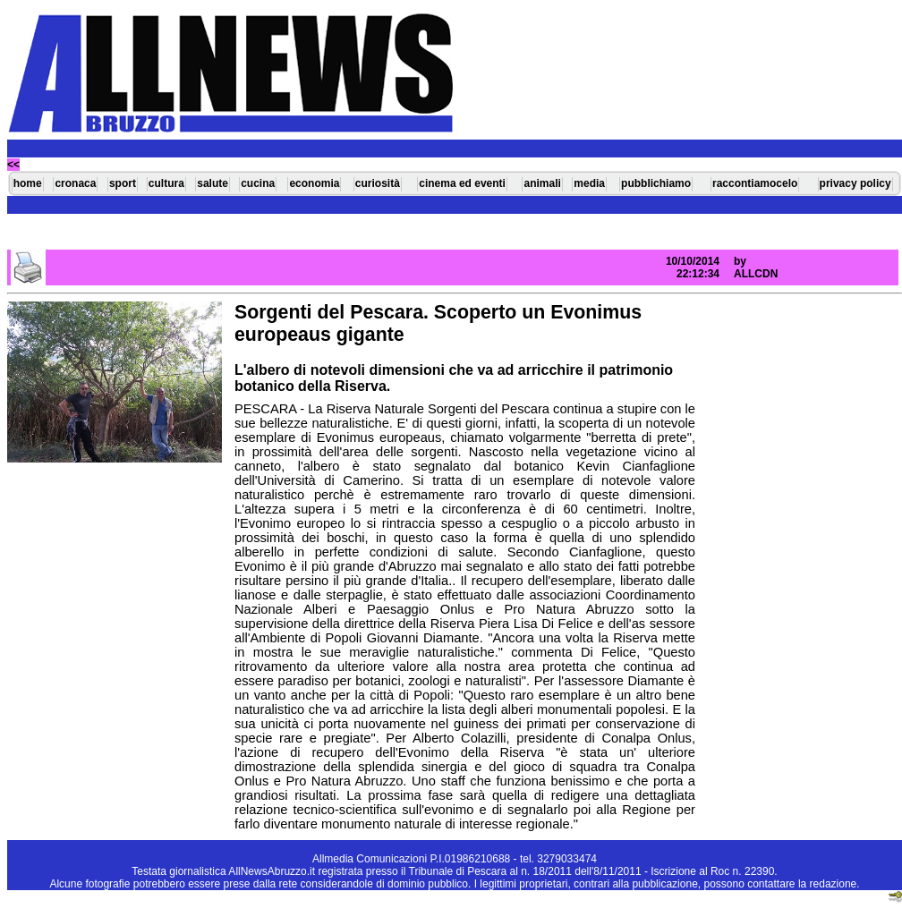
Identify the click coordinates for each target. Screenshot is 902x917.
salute (212, 183)
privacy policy (855, 183)
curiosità (377, 183)
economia (314, 183)
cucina (258, 183)
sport (122, 183)
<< (13, 164)
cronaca (75, 183)
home (27, 183)
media (589, 183)
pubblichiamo (656, 183)
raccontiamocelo (754, 183)
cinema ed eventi (462, 183)
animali (541, 183)
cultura (166, 183)
